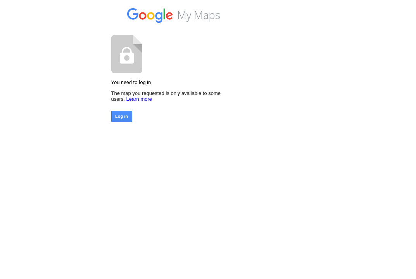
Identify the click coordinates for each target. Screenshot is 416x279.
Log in (121, 116)
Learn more (139, 99)
